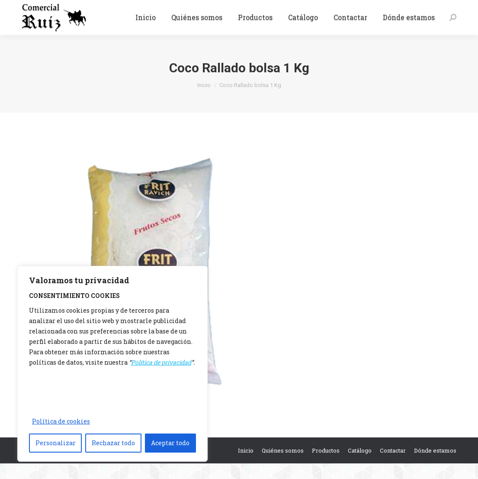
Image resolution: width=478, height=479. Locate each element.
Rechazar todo (113, 443)
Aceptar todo (170, 443)
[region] (112, 364)
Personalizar (55, 443)
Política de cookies (61, 421)
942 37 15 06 (42, 8)
